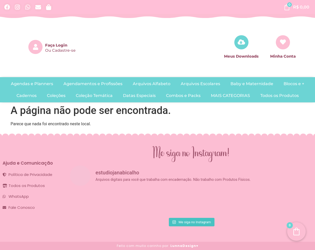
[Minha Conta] (283, 42)
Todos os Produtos (279, 95)
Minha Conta (283, 56)
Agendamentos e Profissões (92, 83)
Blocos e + (294, 83)
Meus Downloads (241, 56)
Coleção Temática (94, 95)
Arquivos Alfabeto (151, 83)
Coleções (56, 95)
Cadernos (26, 95)
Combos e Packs (183, 95)
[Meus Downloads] (241, 42)
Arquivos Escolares (200, 83)
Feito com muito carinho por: (157, 246)
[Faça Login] (35, 47)
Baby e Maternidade (251, 83)
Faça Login (56, 45)
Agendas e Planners (32, 83)
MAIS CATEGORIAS (230, 95)
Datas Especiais (139, 95)
